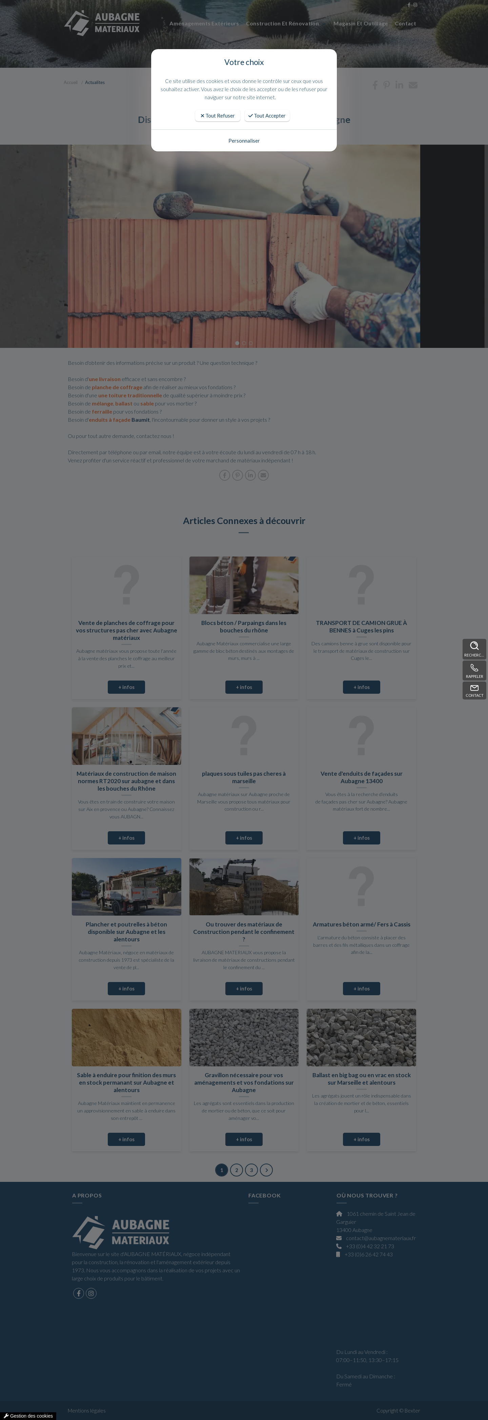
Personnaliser (244, 141)
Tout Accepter (267, 115)
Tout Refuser (218, 115)
